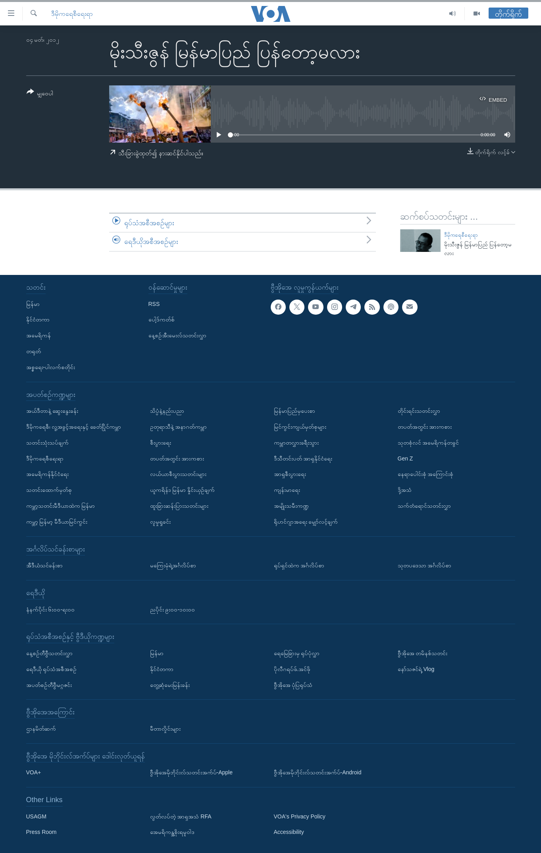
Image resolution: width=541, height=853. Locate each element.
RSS (154, 303)
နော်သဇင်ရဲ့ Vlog (416, 669)
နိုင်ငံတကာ (38, 319)
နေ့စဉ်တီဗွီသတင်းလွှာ (49, 653)
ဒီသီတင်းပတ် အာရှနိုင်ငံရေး (303, 458)
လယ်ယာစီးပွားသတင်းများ (178, 474)
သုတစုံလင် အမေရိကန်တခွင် (428, 442)
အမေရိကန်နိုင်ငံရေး (47, 474)
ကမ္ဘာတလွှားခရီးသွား (296, 442)
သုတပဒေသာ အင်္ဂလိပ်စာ (425, 565)
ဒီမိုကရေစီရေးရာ (72, 13)
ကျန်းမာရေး (287, 490)
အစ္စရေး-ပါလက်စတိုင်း (50, 367)
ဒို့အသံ (405, 490)
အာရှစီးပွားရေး (290, 474)
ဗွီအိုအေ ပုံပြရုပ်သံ (293, 684)
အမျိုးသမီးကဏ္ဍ (291, 506)
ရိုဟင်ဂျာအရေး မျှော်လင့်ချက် (306, 521)
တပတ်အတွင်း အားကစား (177, 458)
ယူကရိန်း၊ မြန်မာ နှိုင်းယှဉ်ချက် (182, 490)
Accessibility (289, 832)
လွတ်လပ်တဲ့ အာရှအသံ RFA (181, 816)
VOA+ (33, 772)
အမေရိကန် (38, 335)
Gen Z (405, 458)
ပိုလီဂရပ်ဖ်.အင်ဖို (292, 669)
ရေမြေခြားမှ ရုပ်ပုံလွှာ (297, 653)
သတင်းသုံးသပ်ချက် (47, 442)
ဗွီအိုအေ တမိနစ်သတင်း (423, 653)
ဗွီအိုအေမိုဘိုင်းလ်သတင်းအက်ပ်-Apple (191, 772)
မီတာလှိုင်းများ (165, 728)
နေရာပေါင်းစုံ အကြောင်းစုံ (426, 474)
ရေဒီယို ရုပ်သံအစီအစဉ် (51, 669)
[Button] (40, 94)
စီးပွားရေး (160, 442)
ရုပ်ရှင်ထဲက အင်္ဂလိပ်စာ (299, 565)
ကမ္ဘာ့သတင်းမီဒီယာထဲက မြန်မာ (60, 506)
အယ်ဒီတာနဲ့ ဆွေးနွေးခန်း (52, 411)
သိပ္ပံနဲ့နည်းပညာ (167, 411)
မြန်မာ (33, 303)
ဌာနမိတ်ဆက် (41, 728)
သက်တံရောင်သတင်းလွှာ (424, 506)
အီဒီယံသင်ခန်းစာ (44, 565)
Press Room (41, 832)
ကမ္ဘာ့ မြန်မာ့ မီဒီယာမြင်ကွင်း (57, 521)
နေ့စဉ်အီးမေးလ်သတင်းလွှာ (177, 335)
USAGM (36, 816)
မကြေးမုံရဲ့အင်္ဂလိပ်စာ (173, 565)
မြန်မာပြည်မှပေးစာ (294, 411)
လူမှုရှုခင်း (160, 521)
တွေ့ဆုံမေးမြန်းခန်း (170, 684)
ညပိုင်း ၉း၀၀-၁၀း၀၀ (172, 609)
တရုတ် (33, 351)
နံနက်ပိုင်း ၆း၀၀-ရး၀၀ (50, 609)
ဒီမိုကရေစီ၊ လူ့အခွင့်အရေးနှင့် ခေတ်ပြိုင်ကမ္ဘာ (73, 427)
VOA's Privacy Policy (299, 816)
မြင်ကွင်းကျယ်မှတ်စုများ (300, 427)
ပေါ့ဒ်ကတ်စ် (161, 319)
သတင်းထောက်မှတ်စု (49, 490)
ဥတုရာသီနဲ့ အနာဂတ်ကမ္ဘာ (178, 427)
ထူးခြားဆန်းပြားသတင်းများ (179, 506)
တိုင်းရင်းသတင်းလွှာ (419, 411)
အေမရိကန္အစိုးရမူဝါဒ (172, 832)
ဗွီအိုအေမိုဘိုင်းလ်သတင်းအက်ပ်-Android (318, 772)
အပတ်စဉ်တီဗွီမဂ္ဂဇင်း (49, 684)
